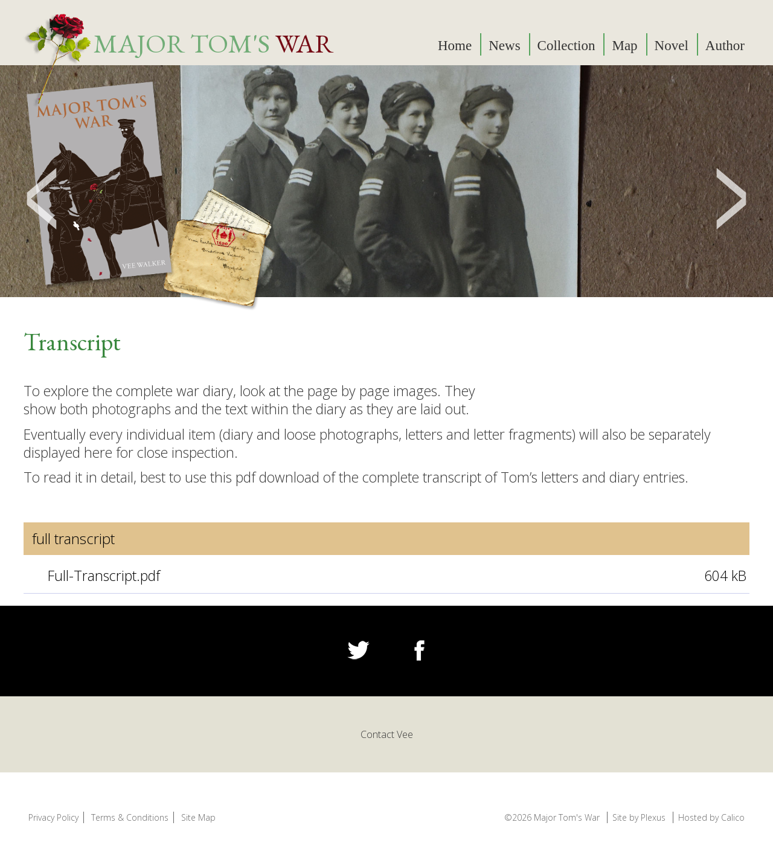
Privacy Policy (53, 817)
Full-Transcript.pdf (104, 575)
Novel (671, 45)
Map (624, 45)
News (504, 45)
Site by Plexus (639, 817)
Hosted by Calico (711, 817)
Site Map (198, 817)
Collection (566, 45)
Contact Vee (387, 734)
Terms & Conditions (129, 817)
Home (455, 45)
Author (725, 45)
